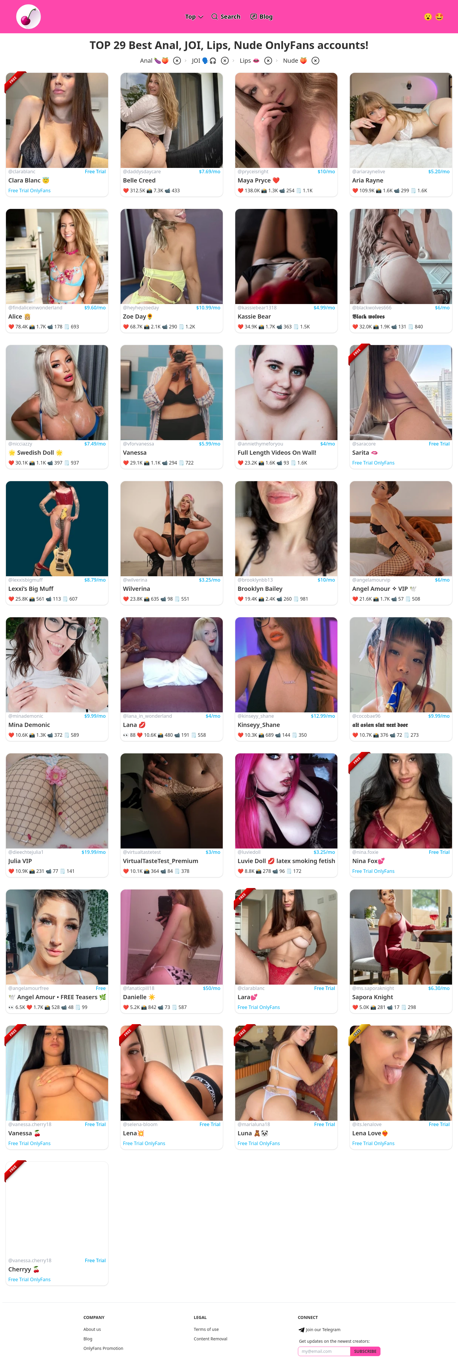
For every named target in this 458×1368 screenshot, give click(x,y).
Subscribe (365, 1351)
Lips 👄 (250, 60)
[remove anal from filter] (176, 60)
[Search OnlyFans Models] (225, 16)
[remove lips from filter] (267, 60)
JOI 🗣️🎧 (204, 60)
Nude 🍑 (295, 60)
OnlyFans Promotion (103, 1348)
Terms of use (206, 1329)
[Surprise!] (439, 16)
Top (190, 16)
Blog (87, 1339)
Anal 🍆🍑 (154, 60)
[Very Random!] (428, 16)
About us (92, 1329)
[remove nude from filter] (314, 60)
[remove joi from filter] (224, 60)
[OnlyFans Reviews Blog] (261, 16)
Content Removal (211, 1339)
